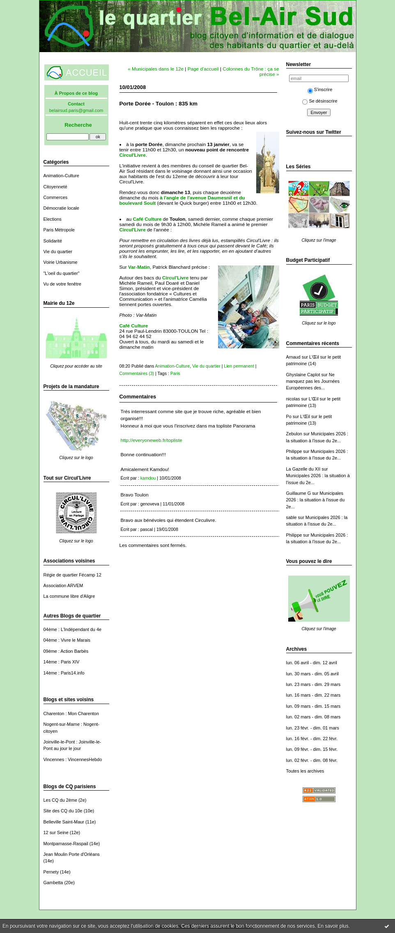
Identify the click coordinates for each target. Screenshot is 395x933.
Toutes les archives (305, 770)
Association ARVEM (63, 585)
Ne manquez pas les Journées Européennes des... (313, 381)
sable (291, 517)
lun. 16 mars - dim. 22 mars (313, 695)
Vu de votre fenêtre (62, 283)
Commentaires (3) (136, 373)
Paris (175, 373)
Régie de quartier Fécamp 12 (72, 574)
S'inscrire (320, 89)
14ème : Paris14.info (64, 672)
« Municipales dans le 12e (156, 68)
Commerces (56, 197)
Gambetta (53, 882)
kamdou (148, 478)
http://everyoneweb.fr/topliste (151, 440)
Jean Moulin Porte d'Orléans (72, 854)
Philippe (294, 451)
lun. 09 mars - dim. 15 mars (313, 706)
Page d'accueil (203, 68)
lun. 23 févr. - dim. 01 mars (312, 727)
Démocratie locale (61, 208)
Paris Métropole (59, 229)
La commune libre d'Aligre (69, 596)
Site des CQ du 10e (63, 810)
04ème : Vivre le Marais (67, 640)
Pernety (51, 871)
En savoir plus (332, 926)
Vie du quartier (58, 251)
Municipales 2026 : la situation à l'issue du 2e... (315, 500)
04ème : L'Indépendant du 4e (73, 629)
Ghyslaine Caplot (303, 374)
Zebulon (294, 433)
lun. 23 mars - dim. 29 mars (313, 684)
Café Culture (147, 219)
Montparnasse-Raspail (66, 843)
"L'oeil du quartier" (62, 273)
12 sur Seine (56, 832)
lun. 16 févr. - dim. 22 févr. (312, 738)
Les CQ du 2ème (60, 800)
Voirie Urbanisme (61, 262)
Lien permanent (239, 366)
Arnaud (293, 356)
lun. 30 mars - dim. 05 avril (312, 673)
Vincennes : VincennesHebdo (73, 759)
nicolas (293, 398)
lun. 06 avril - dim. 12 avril (311, 662)
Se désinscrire (319, 100)
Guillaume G (298, 493)
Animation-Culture (61, 175)
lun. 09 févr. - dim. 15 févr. (312, 749)
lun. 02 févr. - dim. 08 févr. (312, 760)
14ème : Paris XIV (62, 661)
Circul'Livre (132, 155)
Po (289, 416)
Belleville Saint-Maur (64, 821)
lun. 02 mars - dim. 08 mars (313, 716)
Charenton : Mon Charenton (71, 713)
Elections (53, 219)
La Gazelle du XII (303, 468)
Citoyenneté (55, 186)
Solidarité (53, 240)
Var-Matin (139, 267)
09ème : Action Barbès (66, 651)
